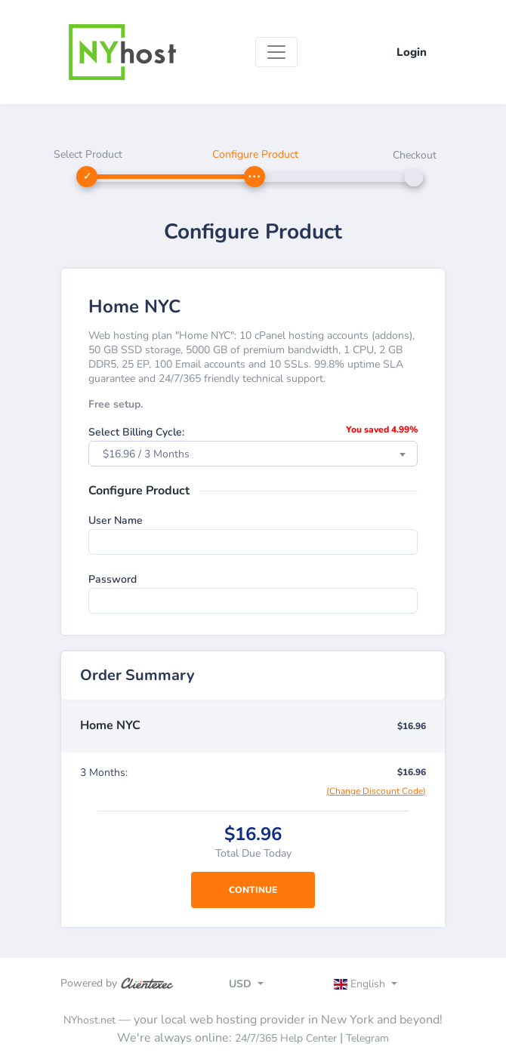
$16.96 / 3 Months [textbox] (146, 454)
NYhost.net (89, 1020)
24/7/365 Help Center (286, 1038)
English (361, 984)
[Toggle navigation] (276, 52)
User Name (115, 520)
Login (411, 52)
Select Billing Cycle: (136, 432)
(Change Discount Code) (376, 791)
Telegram (367, 1038)
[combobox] (253, 453)
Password (112, 579)
